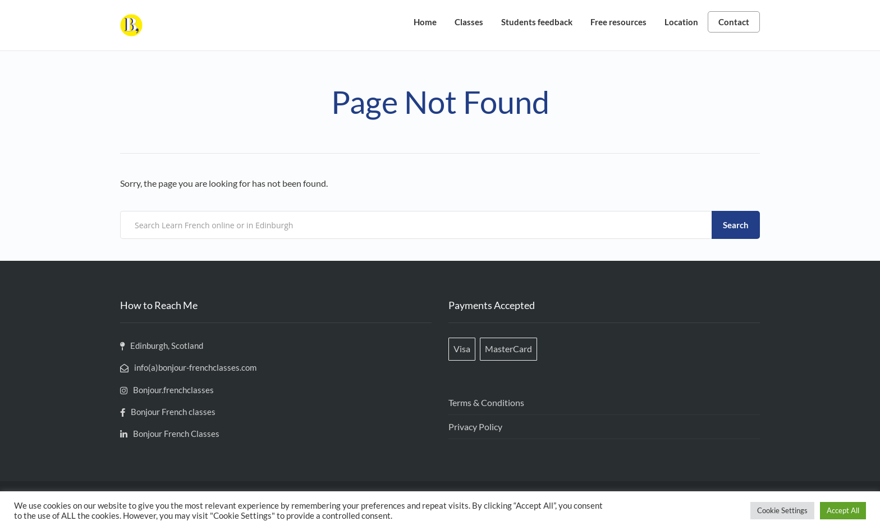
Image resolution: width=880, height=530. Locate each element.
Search (736, 225)
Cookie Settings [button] (782, 510)
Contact (733, 22)
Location (681, 22)
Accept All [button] (843, 510)
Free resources (618, 22)
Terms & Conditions (486, 402)
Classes (469, 22)
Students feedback (536, 22)
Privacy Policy (475, 426)
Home (425, 22)
